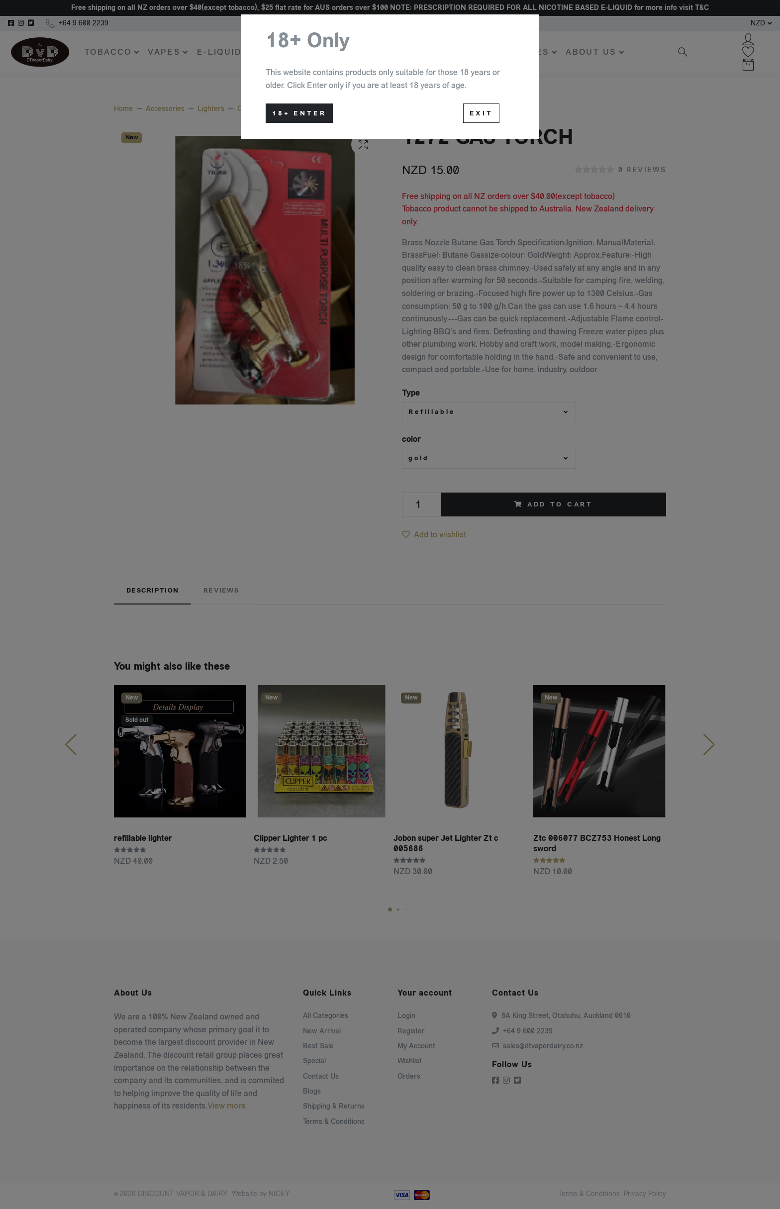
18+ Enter (299, 113)
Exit (481, 113)
